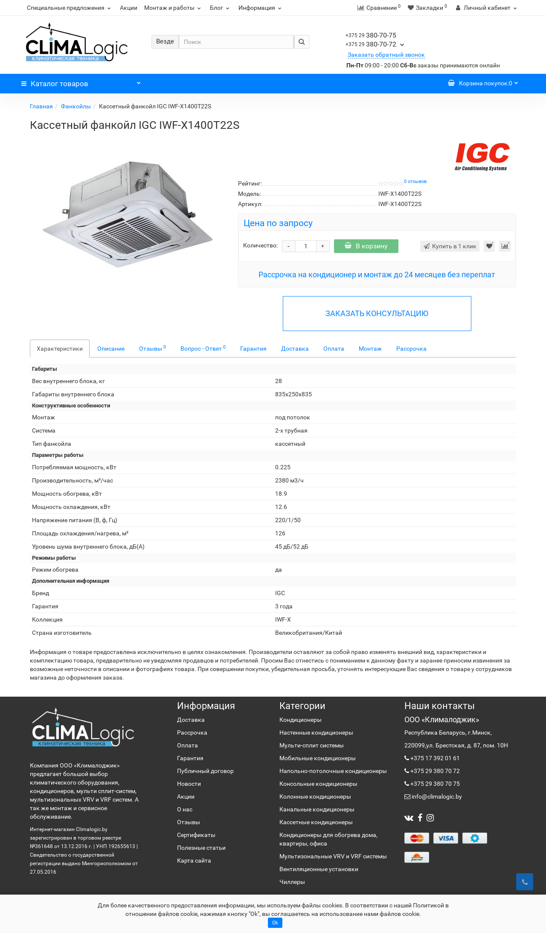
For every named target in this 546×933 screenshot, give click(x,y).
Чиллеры (292, 881)
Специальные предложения (70, 7)
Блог (221, 7)
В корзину (366, 246)
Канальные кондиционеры (316, 809)
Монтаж (370, 348)
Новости (189, 783)
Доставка (295, 348)
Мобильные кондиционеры (317, 758)
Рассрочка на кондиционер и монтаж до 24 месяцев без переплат (376, 274)
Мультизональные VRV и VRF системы (333, 856)
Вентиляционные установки (318, 869)
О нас (184, 809)
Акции (128, 7)
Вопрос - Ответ (203, 348)
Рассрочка (411, 348)
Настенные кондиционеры (316, 732)
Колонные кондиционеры (315, 796)
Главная (41, 106)
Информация (261, 7)
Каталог (81, 81)
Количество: (260, 245)
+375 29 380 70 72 (434, 770)
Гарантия (253, 348)
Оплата (333, 348)
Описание (111, 348)
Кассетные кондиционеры (316, 822)
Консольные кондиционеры (318, 783)
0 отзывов (415, 181)
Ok (275, 923)
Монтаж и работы (173, 7)
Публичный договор (205, 770)
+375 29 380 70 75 (434, 783)
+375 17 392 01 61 (434, 758)
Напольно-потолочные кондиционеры (333, 770)
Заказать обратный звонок (386, 54)
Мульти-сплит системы (311, 745)
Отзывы (152, 348)
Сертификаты (196, 834)
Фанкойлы (76, 106)
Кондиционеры (300, 719)
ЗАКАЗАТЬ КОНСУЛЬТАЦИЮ (376, 313)
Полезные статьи (201, 847)
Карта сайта (194, 860)
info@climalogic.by (436, 796)
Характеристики (60, 348)
